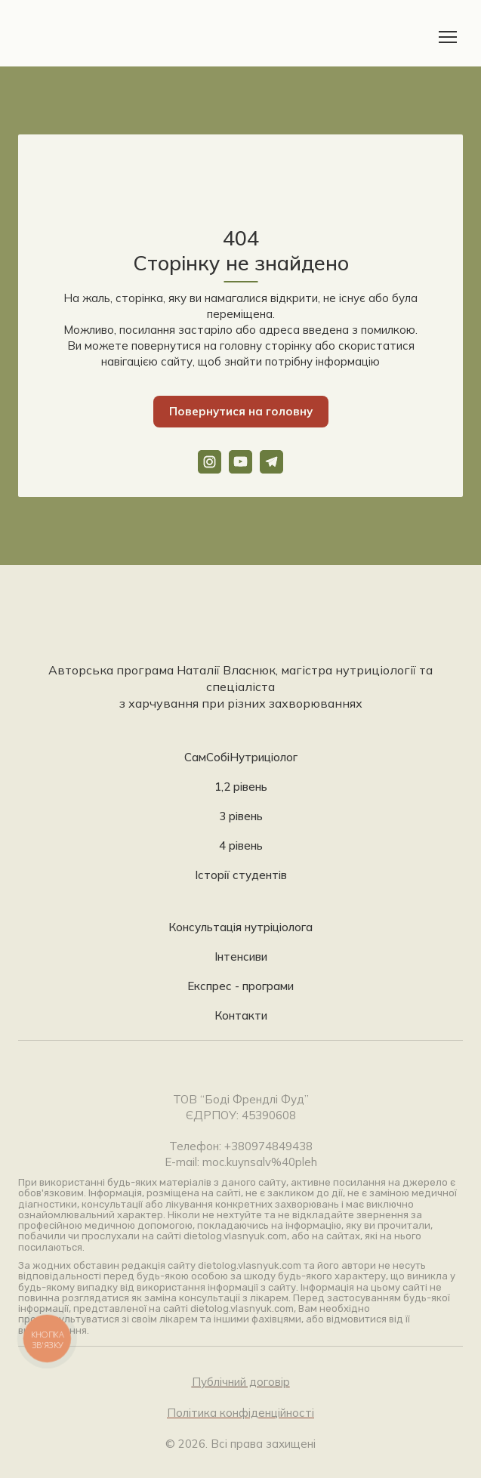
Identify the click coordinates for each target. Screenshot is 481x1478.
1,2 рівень (240, 786)
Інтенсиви (240, 956)
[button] (240, 411)
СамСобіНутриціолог (241, 757)
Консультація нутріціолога (240, 927)
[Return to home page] (65, 37)
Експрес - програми (240, 986)
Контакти (240, 1015)
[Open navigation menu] (448, 37)
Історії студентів (241, 875)
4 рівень (241, 845)
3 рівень (241, 816)
